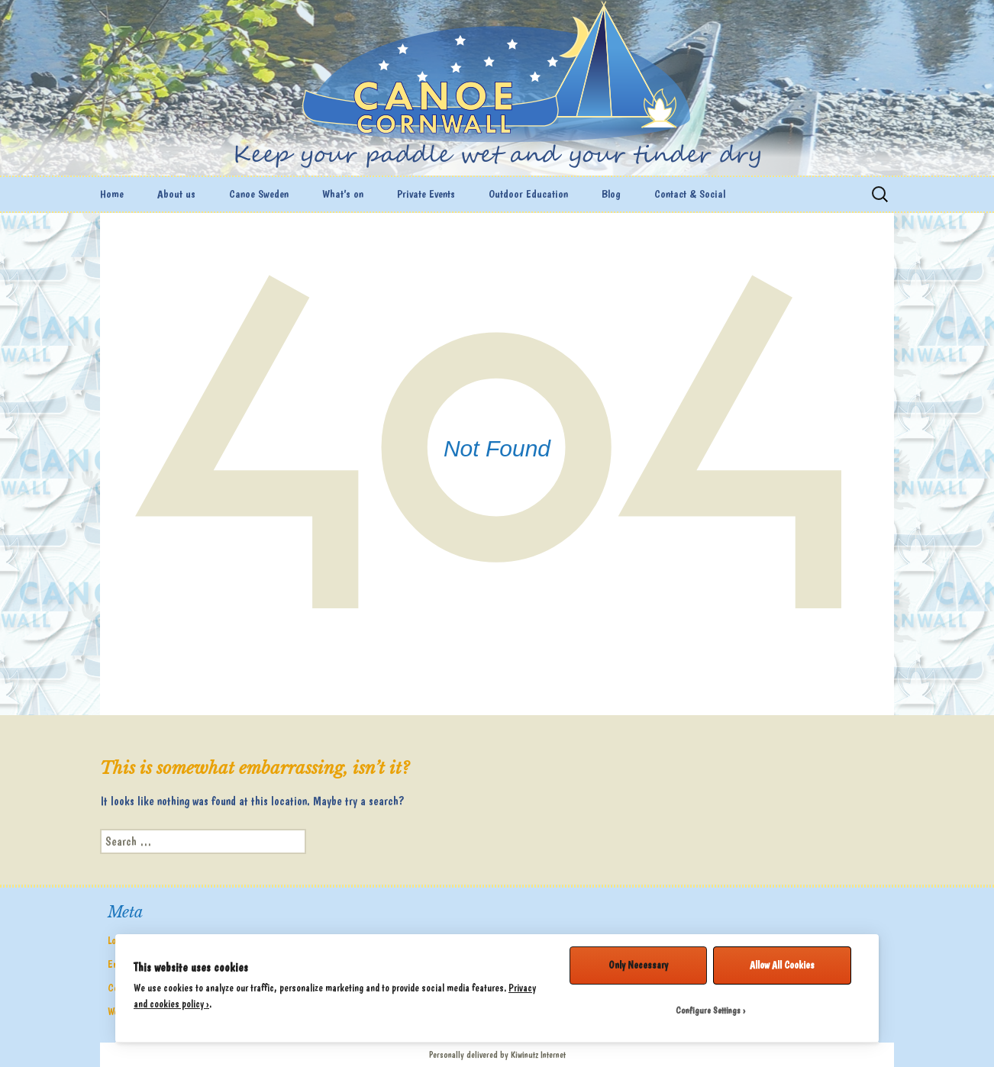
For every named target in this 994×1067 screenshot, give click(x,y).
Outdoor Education (528, 194)
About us (176, 194)
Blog (611, 194)
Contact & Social (689, 194)
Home (112, 194)
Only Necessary (638, 965)
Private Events (426, 194)
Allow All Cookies (782, 965)
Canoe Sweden (259, 194)
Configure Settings (708, 1010)
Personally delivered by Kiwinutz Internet (497, 1054)
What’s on (342, 194)
